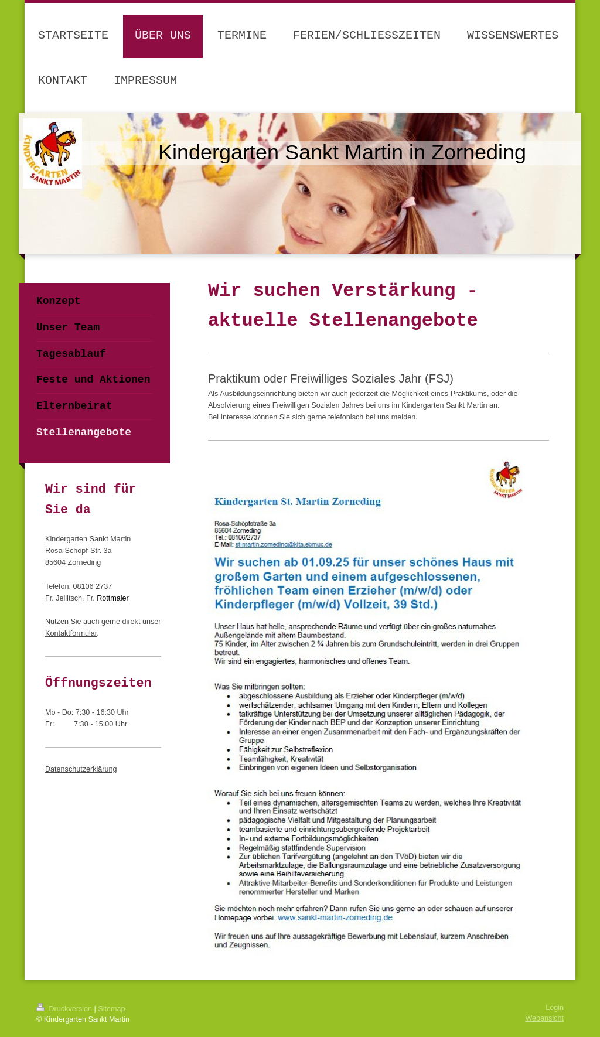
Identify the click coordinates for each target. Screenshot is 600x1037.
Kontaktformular (71, 633)
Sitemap (111, 1009)
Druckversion (65, 1009)
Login (555, 1008)
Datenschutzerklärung (81, 769)
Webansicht (544, 1018)
